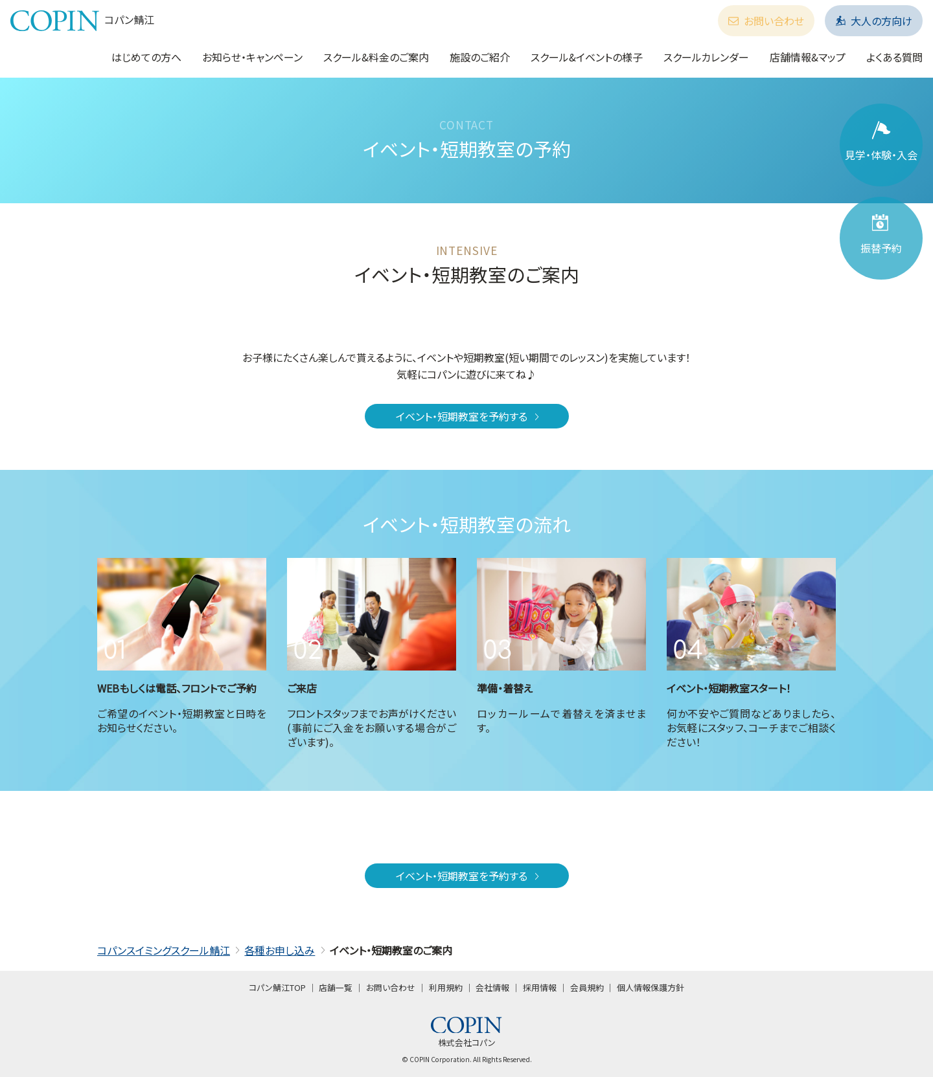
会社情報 (492, 987)
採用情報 (540, 987)
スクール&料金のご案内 (376, 57)
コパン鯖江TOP (277, 987)
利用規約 (446, 987)
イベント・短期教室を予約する (469, 416)
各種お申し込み (279, 950)
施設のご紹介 (480, 57)
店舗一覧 (335, 987)
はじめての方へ (146, 57)
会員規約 (587, 987)
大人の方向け (873, 20)
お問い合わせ (766, 20)
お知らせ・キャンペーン (252, 57)
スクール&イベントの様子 (587, 57)
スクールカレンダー (706, 57)
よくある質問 (894, 57)
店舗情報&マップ (808, 57)
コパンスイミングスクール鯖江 (163, 950)
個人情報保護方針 (650, 987)
